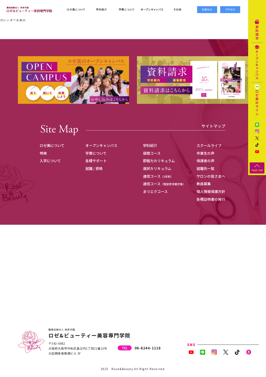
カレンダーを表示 (13, 20)
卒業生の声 (205, 153)
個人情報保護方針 (211, 191)
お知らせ (207, 9)
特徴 (43, 153)
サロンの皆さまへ (211, 176)
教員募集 (204, 183)
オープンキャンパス (101, 145)
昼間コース (152, 153)
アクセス (230, 9)
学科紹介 (150, 145)
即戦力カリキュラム (159, 160)
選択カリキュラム (157, 168)
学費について (96, 153)
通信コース (158, 176)
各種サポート (96, 160)
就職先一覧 (205, 168)
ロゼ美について (52, 145)
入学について (50, 160)
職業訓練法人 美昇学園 (61, 329)
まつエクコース (155, 191)
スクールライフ (209, 145)
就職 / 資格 (94, 168)
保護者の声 (205, 160)
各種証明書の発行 (211, 199)
